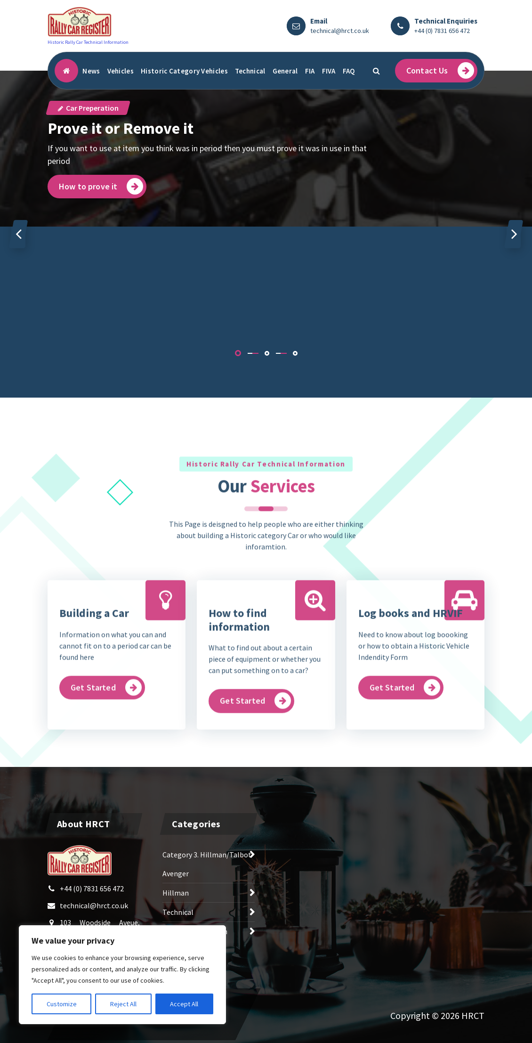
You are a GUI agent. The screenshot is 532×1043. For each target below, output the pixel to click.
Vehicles (120, 70)
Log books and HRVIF (410, 683)
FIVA (329, 70)
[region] (122, 974)
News (91, 70)
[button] (238, 353)
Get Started (106, 757)
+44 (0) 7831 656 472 (442, 30)
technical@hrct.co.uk (339, 30)
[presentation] (18, 234)
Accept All (184, 1004)
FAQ (349, 70)
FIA (310, 70)
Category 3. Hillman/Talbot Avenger (206, 869)
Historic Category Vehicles (184, 70)
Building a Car (94, 683)
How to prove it (101, 186)
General (285, 70)
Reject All (123, 1004)
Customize (62, 1004)
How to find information (239, 689)
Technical (250, 70)
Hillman (175, 898)
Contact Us (440, 70)
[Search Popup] (376, 70)
